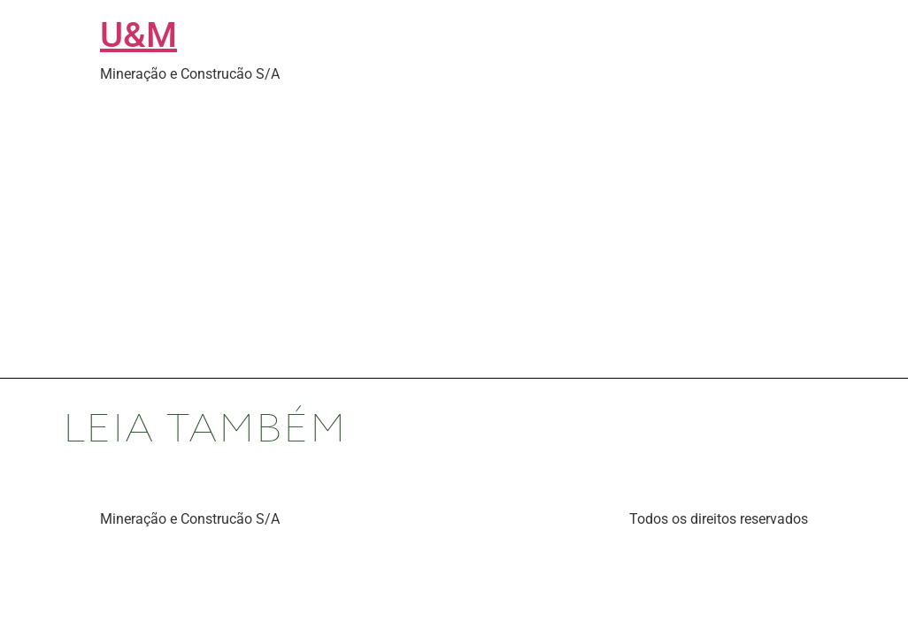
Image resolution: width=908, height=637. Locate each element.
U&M (138, 35)
